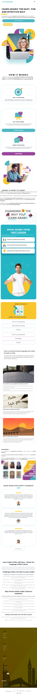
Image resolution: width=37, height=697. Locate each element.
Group (4, 635)
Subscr (4, 669)
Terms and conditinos (20, 690)
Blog (4, 659)
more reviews (18, 548)
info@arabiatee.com (5, 685)
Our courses (18, 106)
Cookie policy (28, 690)
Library (18, 330)
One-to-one (5, 633)
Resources (4, 658)
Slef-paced (5, 637)
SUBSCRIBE (18, 154)
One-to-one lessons (18, 322)
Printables (18, 338)
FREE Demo (7, 24)
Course (4, 667)
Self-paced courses (18, 326)
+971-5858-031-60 (5, 684)
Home (14, 690)
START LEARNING (18, 20)
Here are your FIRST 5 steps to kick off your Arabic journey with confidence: (17, 390)
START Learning (18, 130)
